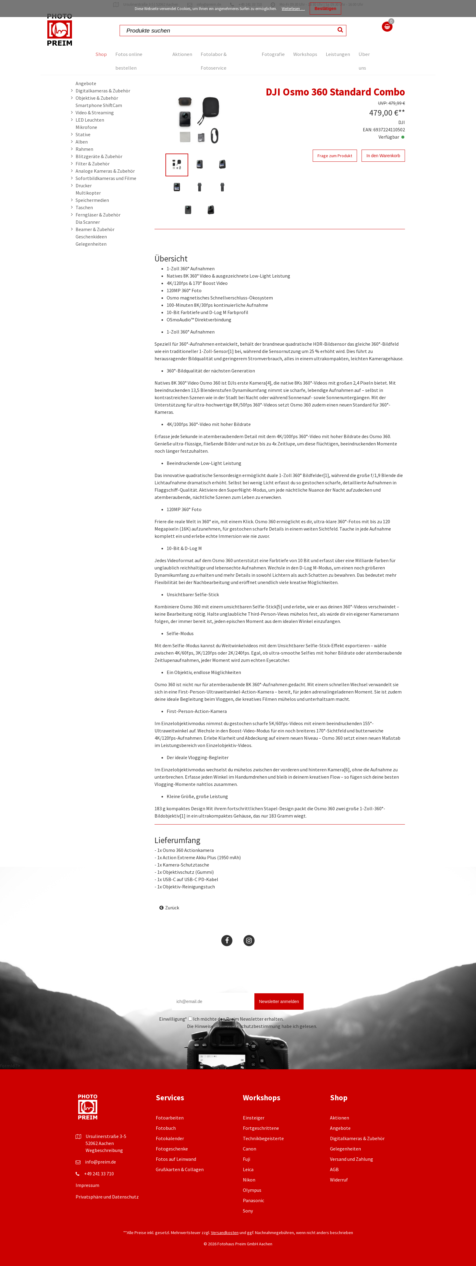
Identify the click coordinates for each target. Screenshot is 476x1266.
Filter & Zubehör (93, 164)
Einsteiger (253, 1118)
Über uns (368, 61)
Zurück (172, 908)
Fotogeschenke (172, 1149)
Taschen (84, 207)
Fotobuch (166, 1128)
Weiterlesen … (293, 8)
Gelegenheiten (91, 244)
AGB (334, 1169)
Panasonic (253, 1200)
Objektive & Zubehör (97, 98)
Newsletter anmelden (279, 1001)
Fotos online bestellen (134, 61)
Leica (248, 1169)
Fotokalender (170, 1138)
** (401, 112)
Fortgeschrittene (261, 1128)
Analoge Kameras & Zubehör (105, 171)
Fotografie (264, 54)
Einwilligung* (173, 1019)
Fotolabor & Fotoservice (214, 61)
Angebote (86, 83)
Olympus (252, 1190)
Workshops (300, 54)
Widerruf (339, 1180)
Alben (82, 142)
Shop (102, 54)
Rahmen (84, 149)
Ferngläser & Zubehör (98, 215)
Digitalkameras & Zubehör (103, 91)
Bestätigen (325, 8)
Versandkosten (225, 1232)
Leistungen (337, 54)
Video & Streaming (95, 112)
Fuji (246, 1159)
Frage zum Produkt (335, 155)
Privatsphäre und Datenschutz (107, 1197)
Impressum (87, 1185)
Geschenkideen (91, 236)
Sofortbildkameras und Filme (106, 178)
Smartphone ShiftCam (99, 105)
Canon (249, 1149)
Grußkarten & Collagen (180, 1169)
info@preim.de (100, 1162)
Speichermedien (92, 200)
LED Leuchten (90, 120)
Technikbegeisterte (263, 1138)
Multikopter (88, 193)
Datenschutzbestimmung (253, 1026)
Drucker (84, 185)
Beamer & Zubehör (95, 229)
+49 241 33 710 (99, 1174)
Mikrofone (86, 127)
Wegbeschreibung (104, 1150)
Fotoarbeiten (170, 1118)
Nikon (249, 1180)
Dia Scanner (88, 222)
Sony (248, 1211)
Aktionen (179, 54)
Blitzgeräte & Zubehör (99, 156)
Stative (83, 134)
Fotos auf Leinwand (176, 1159)
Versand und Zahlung (351, 1159)
